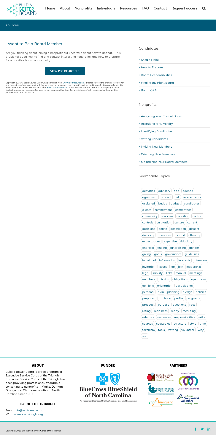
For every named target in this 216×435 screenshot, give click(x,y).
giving (146, 254)
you (144, 336)
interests (184, 260)
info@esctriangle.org (29, 410)
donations (164, 235)
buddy (162, 203)
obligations (180, 279)
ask (177, 197)
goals (158, 254)
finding (162, 247)
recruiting (189, 311)
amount (166, 197)
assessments (192, 197)
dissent (194, 229)
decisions (148, 229)
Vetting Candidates (154, 139)
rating (146, 311)
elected (180, 235)
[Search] (204, 8)
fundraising (178, 247)
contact (198, 216)
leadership (193, 266)
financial (148, 247)
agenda (187, 191)
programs (193, 298)
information (167, 260)
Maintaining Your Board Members (164, 162)
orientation (164, 285)
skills (201, 317)
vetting (173, 330)
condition (183, 216)
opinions (148, 285)
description (178, 229)
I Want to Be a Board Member (34, 43)
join (180, 266)
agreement (150, 197)
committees (183, 210)
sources (147, 323)
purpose (163, 304)
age (176, 191)
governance (173, 254)
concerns (167, 216)
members (148, 279)
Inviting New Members (156, 146)
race (192, 304)
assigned (148, 203)
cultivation (164, 222)
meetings (195, 273)
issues (163, 266)
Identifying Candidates (157, 131)
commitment (163, 210)
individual (149, 260)
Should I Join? (150, 60)
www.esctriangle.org (28, 414)
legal (145, 273)
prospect (148, 304)
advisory (164, 191)
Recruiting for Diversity (157, 123)
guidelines (192, 254)
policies (201, 292)
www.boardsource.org (74, 82)
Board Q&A (149, 90)
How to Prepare (152, 67)
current (192, 222)
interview (200, 260)
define (162, 229)
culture (179, 222)
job (173, 266)
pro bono (165, 298)
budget (176, 203)
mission (164, 279)
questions (179, 304)
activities (148, 191)
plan (161, 292)
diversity (148, 235)
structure (180, 323)
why (201, 330)
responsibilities (184, 317)
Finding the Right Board (157, 82)
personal (148, 292)
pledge (187, 292)
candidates (192, 203)
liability (158, 273)
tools (161, 330)
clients (146, 210)
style (193, 323)
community (150, 216)
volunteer (187, 330)
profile (178, 298)
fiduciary (186, 241)
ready (175, 311)
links (169, 273)
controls (147, 222)
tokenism (148, 330)
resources (164, 317)
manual (181, 273)
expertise (170, 241)
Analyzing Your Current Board (161, 116)
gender (194, 247)
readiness (161, 311)
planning (173, 292)
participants (184, 285)
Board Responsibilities (156, 75)
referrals (148, 317)
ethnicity (194, 235)
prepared (148, 298)
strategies (163, 323)
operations (198, 279)
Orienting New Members (158, 154)
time (203, 323)
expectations (151, 241)
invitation (148, 266)
